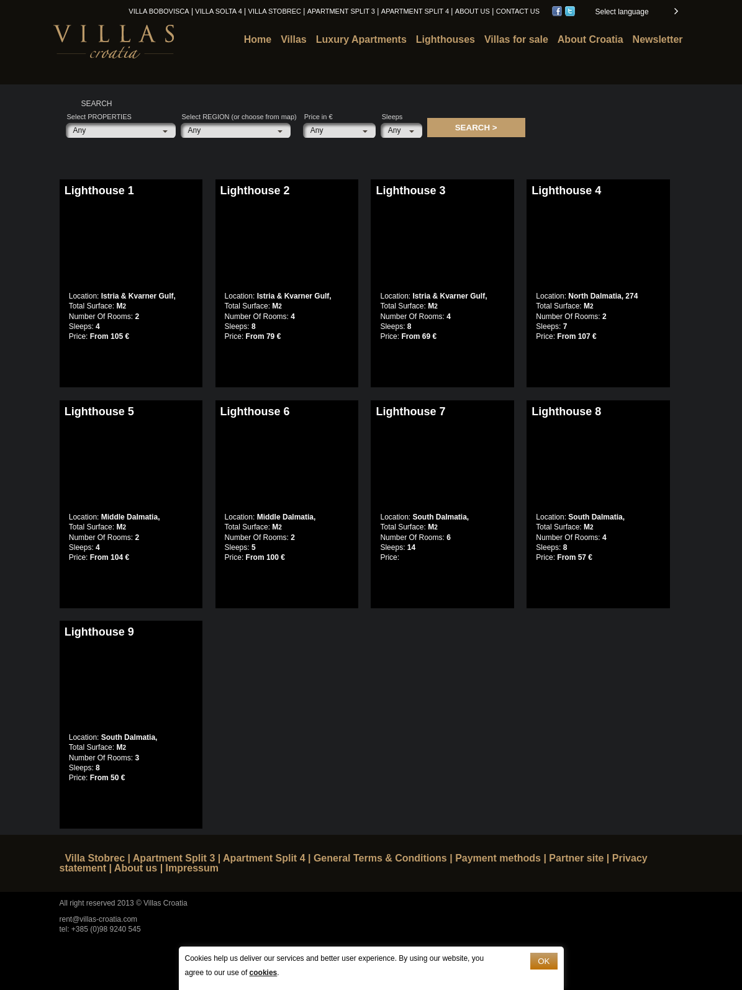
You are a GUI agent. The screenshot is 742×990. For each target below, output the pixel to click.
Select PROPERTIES (99, 116)
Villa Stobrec (274, 11)
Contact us (518, 11)
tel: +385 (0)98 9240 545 (100, 929)
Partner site (576, 858)
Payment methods (498, 858)
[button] (636, 11)
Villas (294, 39)
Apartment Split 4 (415, 11)
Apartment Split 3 (341, 11)
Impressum (192, 868)
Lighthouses (445, 39)
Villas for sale (516, 39)
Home (257, 39)
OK (544, 961)
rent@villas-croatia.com (99, 919)
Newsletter (658, 39)
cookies (264, 972)
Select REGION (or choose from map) (239, 116)
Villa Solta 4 (218, 11)
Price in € (318, 116)
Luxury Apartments (361, 39)
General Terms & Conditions (380, 858)
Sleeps (392, 116)
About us (472, 11)
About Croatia (590, 39)
